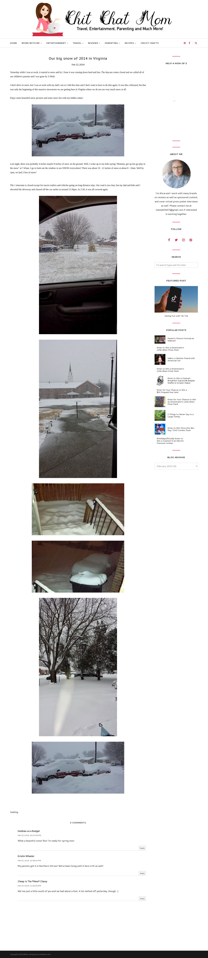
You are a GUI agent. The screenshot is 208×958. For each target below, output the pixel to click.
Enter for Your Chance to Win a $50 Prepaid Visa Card (172, 391)
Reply (142, 848)
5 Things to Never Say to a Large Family (181, 415)
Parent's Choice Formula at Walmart (181, 339)
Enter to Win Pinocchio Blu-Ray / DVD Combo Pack (181, 429)
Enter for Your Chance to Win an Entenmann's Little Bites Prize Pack (182, 401)
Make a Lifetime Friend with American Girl (181, 359)
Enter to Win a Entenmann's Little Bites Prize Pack (170, 348)
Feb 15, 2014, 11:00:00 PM (29, 886)
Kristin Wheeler (26, 856)
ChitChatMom (23, 954)
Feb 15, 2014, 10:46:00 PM (29, 860)
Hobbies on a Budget (29, 831)
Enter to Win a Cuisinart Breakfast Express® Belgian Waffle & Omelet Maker (181, 380)
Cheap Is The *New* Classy (32, 881)
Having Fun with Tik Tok (176, 316)
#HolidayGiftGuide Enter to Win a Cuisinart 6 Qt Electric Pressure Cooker (170, 440)
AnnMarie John (45, 954)
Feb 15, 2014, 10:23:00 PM (29, 835)
